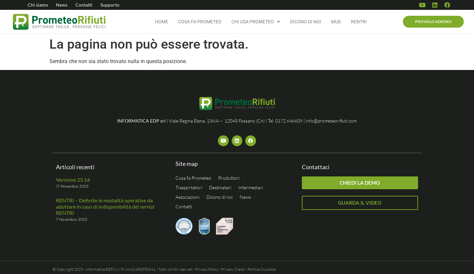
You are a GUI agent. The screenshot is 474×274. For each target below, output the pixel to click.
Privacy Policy (206, 269)
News (61, 5)
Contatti (83, 5)
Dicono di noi (305, 21)
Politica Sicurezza (262, 269)
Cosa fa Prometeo (200, 21)
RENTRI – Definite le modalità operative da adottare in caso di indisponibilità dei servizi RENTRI (105, 206)
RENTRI (359, 21)
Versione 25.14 (73, 179)
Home (161, 21)
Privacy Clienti (233, 269)
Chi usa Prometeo (255, 21)
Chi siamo (38, 5)
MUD (336, 21)
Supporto (109, 5)
